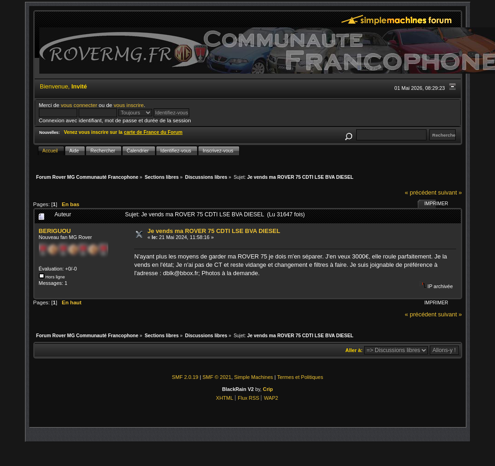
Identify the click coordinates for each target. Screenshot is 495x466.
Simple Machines (253, 377)
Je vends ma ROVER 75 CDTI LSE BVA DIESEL (214, 230)
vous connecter (79, 105)
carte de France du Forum (153, 132)
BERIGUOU (55, 230)
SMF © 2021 (217, 377)
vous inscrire (129, 105)
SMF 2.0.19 (185, 377)
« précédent (420, 192)
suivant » (450, 192)
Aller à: (354, 350)
